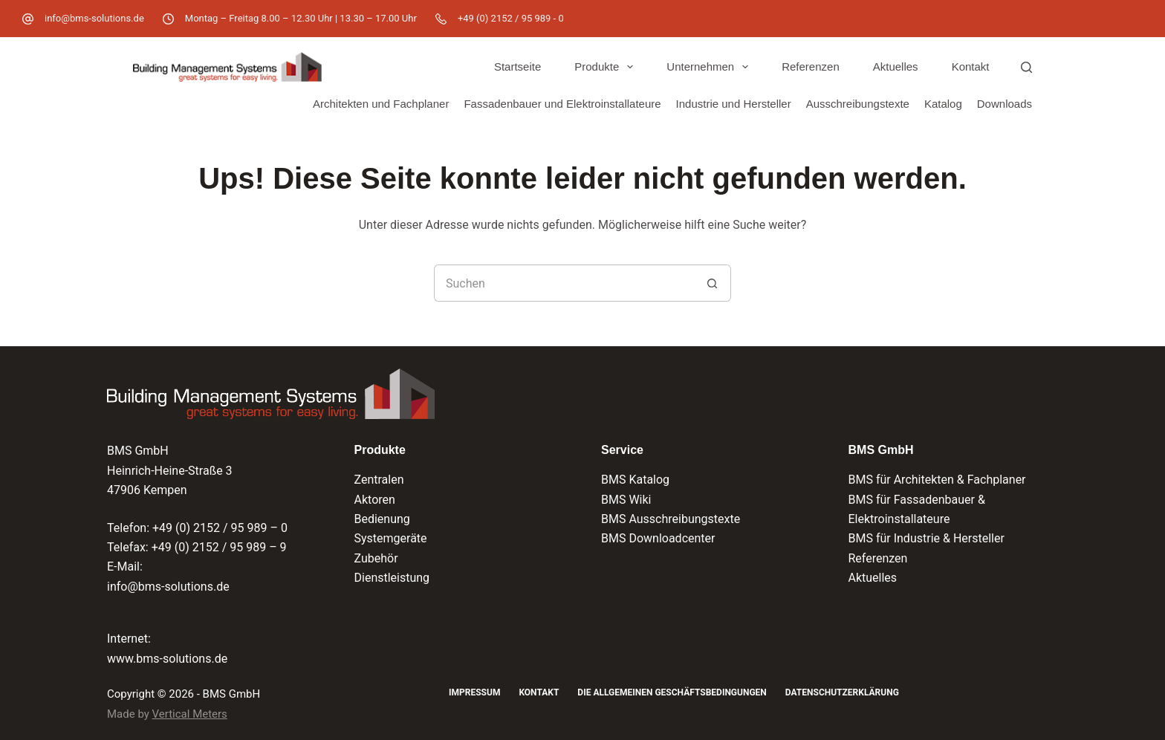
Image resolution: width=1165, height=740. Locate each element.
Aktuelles (895, 66)
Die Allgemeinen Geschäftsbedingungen (671, 692)
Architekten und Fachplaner (381, 103)
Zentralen (379, 480)
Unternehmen (710, 67)
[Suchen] (1026, 67)
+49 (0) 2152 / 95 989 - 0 (511, 18)
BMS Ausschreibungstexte (670, 519)
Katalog (943, 103)
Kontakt (971, 66)
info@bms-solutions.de (94, 18)
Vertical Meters (189, 714)
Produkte (606, 67)
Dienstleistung (392, 578)
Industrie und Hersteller (733, 103)
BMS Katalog (635, 480)
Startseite (517, 66)
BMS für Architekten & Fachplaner (937, 480)
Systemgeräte (390, 538)
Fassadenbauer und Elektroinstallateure (562, 103)
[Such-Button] (712, 283)
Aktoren (374, 500)
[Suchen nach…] (564, 283)
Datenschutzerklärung (842, 692)
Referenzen (811, 66)
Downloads (1004, 103)
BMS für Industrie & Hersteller (926, 538)
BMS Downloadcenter (658, 538)
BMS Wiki (626, 500)
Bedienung (382, 519)
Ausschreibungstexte (857, 103)
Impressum (474, 692)
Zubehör (376, 558)
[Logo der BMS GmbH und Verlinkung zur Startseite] (271, 394)
